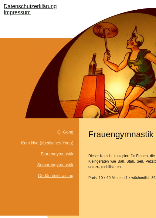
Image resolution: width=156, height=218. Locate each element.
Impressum (17, 12)
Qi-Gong (65, 132)
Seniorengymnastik (55, 164)
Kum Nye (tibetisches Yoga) (47, 142)
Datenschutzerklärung (30, 6)
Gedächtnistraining (55, 175)
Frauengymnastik (57, 153)
